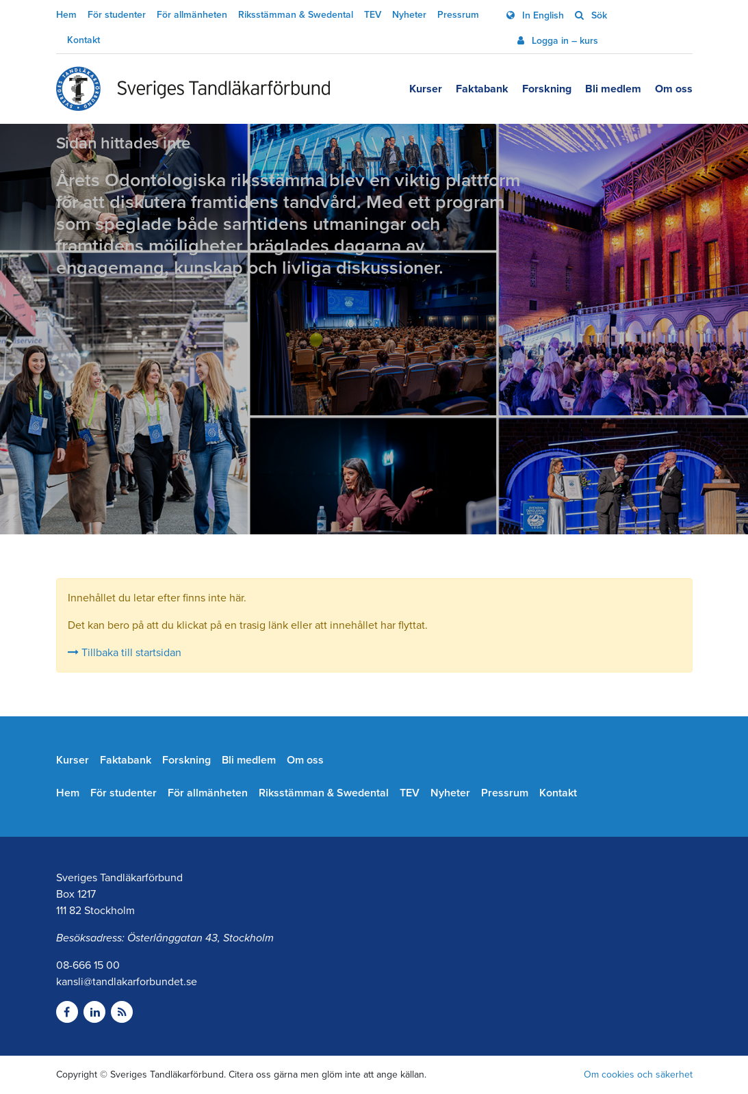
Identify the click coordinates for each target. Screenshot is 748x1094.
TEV (372, 15)
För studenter (117, 15)
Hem (66, 15)
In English (541, 15)
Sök (598, 15)
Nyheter (409, 15)
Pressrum (458, 15)
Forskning (546, 89)
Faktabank (482, 89)
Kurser (425, 89)
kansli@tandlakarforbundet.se (126, 982)
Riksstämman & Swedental (295, 15)
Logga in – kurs (563, 41)
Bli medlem (613, 89)
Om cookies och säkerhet (638, 1074)
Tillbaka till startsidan (124, 653)
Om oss (674, 89)
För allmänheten (192, 15)
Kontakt (83, 40)
